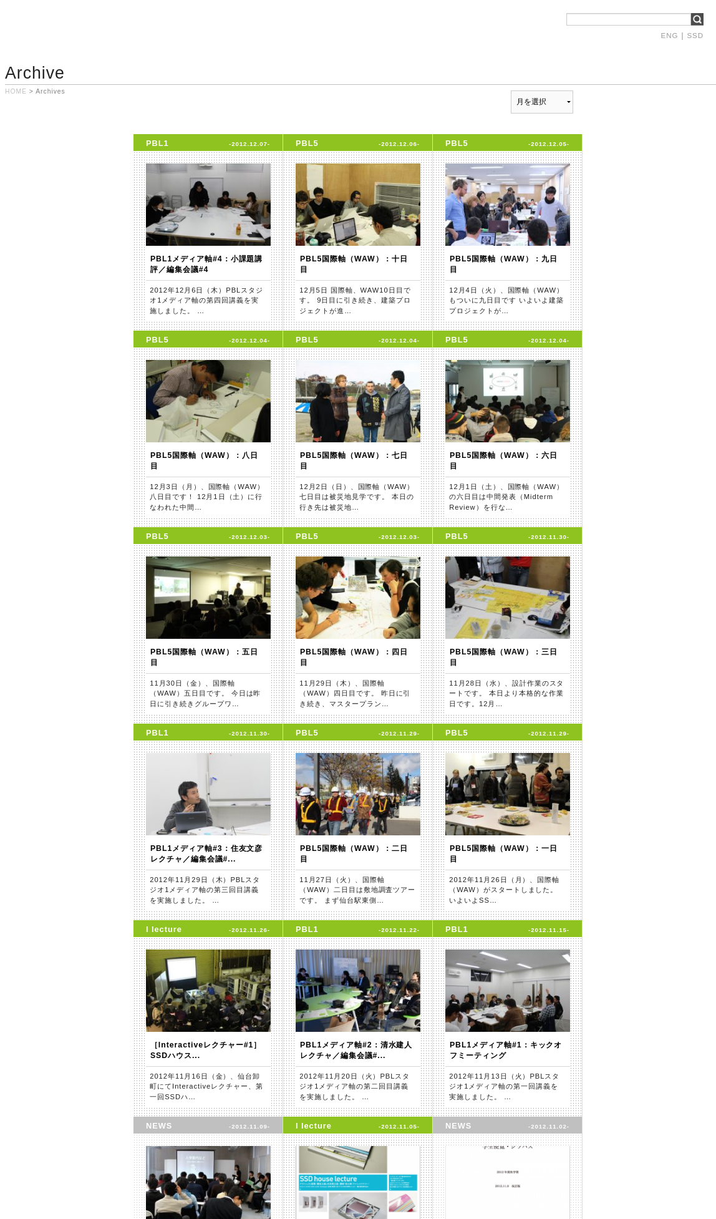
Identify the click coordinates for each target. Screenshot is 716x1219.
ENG (670, 35)
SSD (695, 35)
